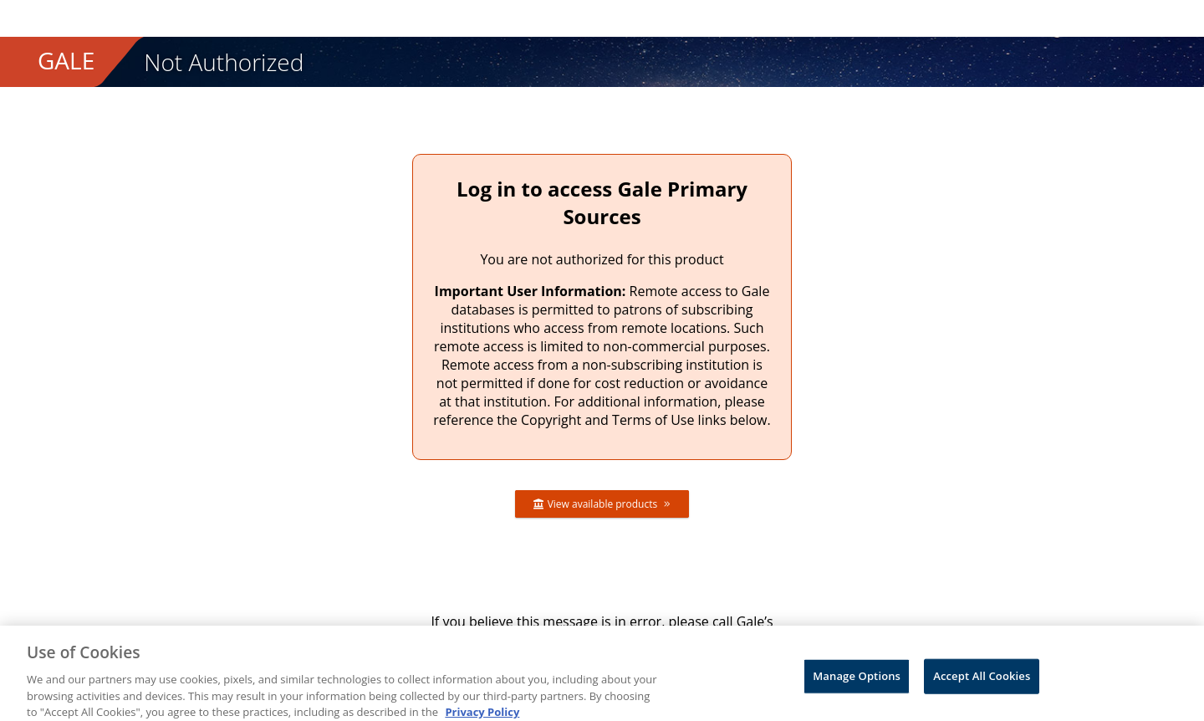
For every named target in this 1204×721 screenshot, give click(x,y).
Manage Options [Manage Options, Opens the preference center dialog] (856, 680)
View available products (602, 504)
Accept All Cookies (981, 680)
